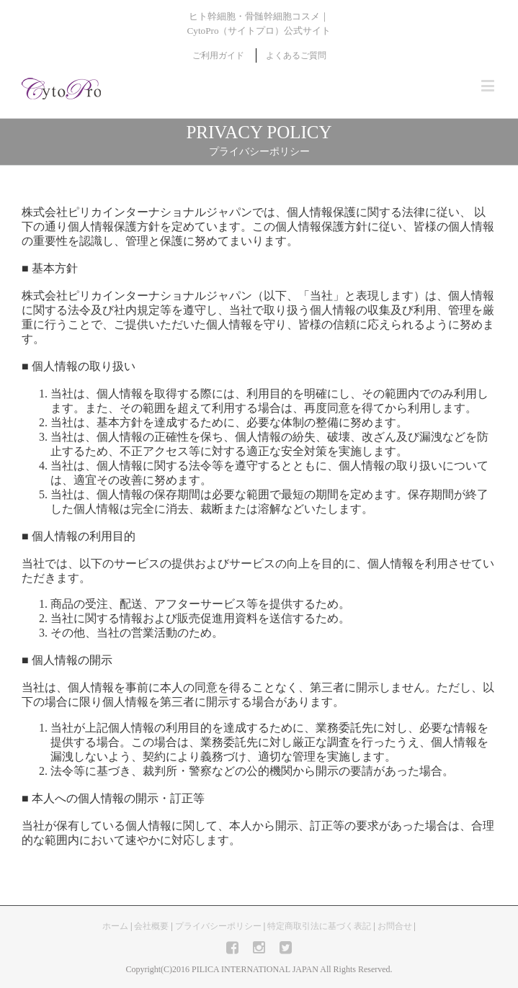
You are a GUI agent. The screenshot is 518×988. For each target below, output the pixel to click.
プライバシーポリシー (218, 926)
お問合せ (395, 926)
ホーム (115, 926)
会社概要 (151, 926)
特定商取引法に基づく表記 (319, 926)
